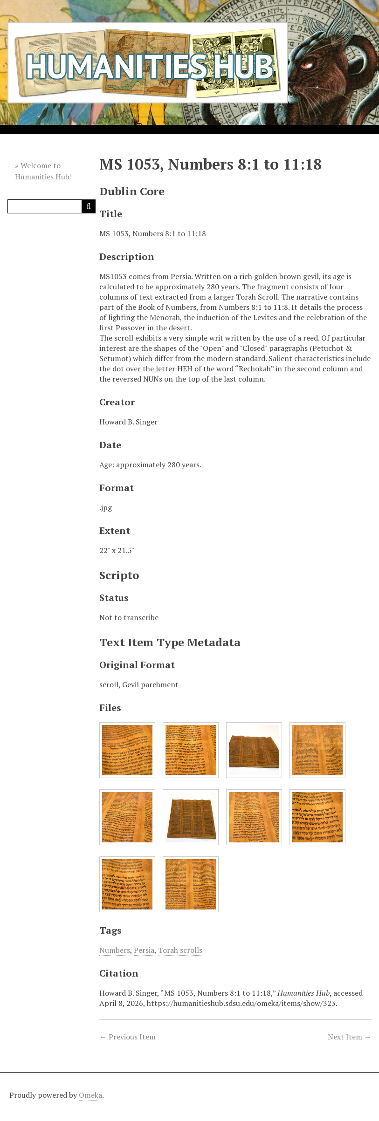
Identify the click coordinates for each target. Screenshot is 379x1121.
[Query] (51, 206)
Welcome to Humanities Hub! (43, 171)
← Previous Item (127, 1037)
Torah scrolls (180, 950)
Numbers (114, 950)
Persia (144, 950)
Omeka (90, 1095)
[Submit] (89, 206)
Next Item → (350, 1037)
